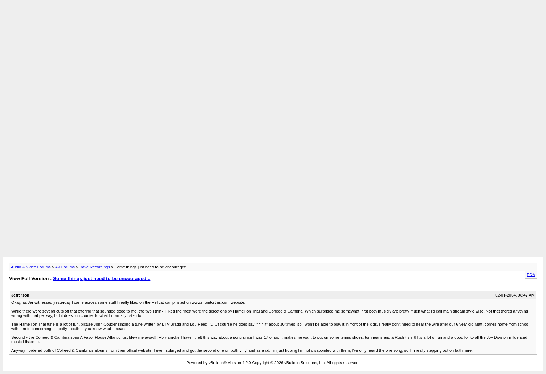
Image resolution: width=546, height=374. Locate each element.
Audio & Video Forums (31, 267)
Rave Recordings (95, 267)
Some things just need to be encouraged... (101, 278)
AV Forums (65, 267)
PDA (531, 274)
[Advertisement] (273, 19)
